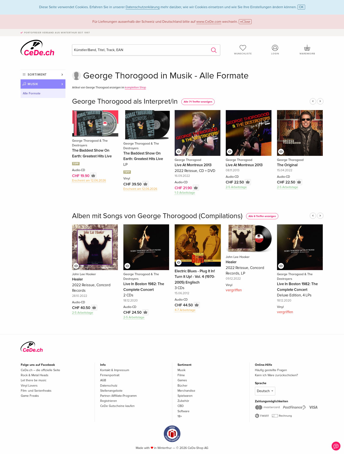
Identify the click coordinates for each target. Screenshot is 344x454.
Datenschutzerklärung (143, 7)
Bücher (182, 385)
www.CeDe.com (208, 21)
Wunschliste (243, 49)
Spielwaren (185, 396)
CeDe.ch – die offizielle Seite (40, 370)
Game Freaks (30, 396)
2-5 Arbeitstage (236, 187)
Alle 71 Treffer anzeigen (198, 101)
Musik (33, 84)
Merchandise (186, 391)
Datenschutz (108, 385)
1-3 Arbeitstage (185, 193)
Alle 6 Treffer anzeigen (262, 216)
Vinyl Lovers (29, 385)
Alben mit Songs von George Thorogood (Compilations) (157, 216)
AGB (103, 380)
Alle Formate (31, 93)
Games (182, 380)
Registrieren (108, 401)
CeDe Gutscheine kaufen (117, 406)
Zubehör (183, 401)
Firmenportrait (109, 375)
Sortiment (37, 74)
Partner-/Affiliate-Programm (118, 396)
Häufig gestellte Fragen (271, 370)
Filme (181, 375)
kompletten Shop (135, 87)
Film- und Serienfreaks (36, 391)
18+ (180, 416)
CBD (181, 406)
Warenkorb (307, 49)
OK (301, 7)
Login (275, 49)
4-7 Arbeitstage (185, 310)
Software (183, 411)
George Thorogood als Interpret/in (125, 101)
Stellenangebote (111, 391)
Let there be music (33, 380)
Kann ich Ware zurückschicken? (276, 375)
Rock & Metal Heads (34, 375)
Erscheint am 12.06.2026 (89, 180)
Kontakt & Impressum (114, 370)
